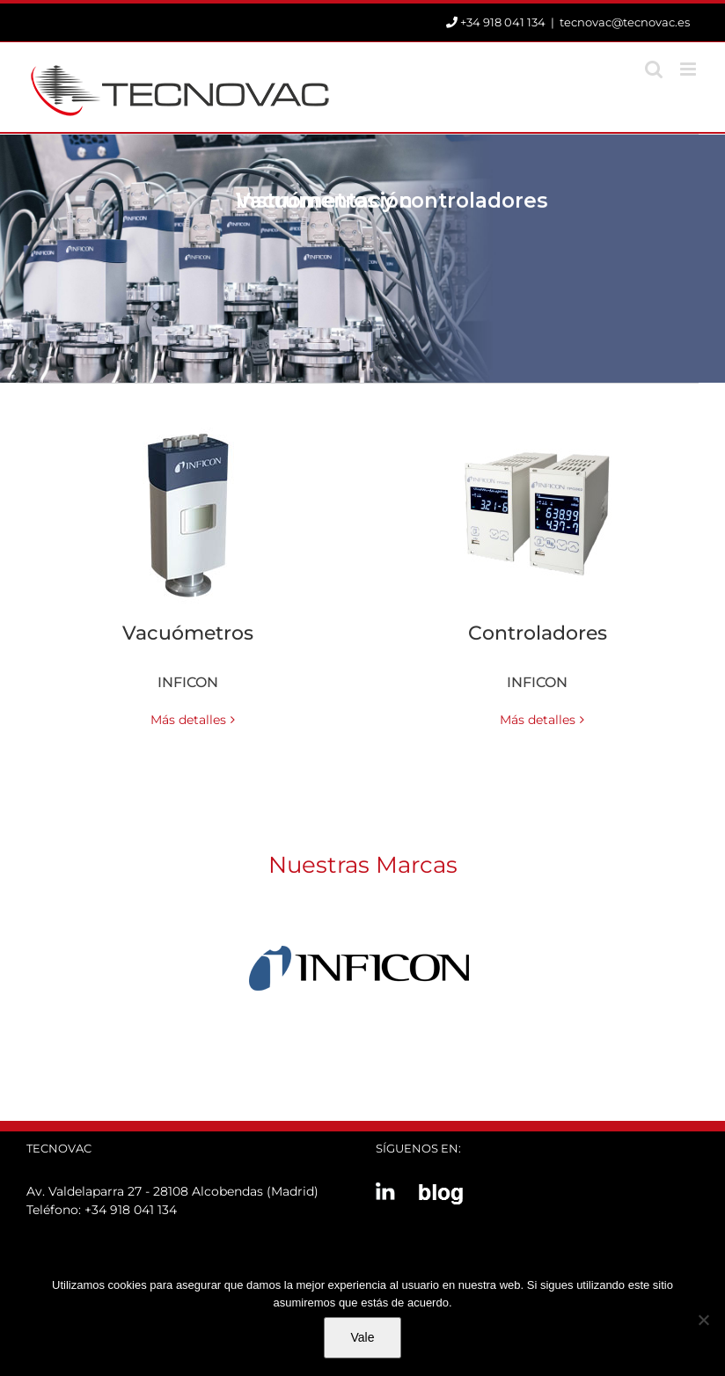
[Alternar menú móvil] (689, 69)
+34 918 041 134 (130, 1210)
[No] (703, 1319)
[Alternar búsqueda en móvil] (654, 69)
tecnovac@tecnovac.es (625, 22)
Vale (363, 1337)
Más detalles (188, 720)
